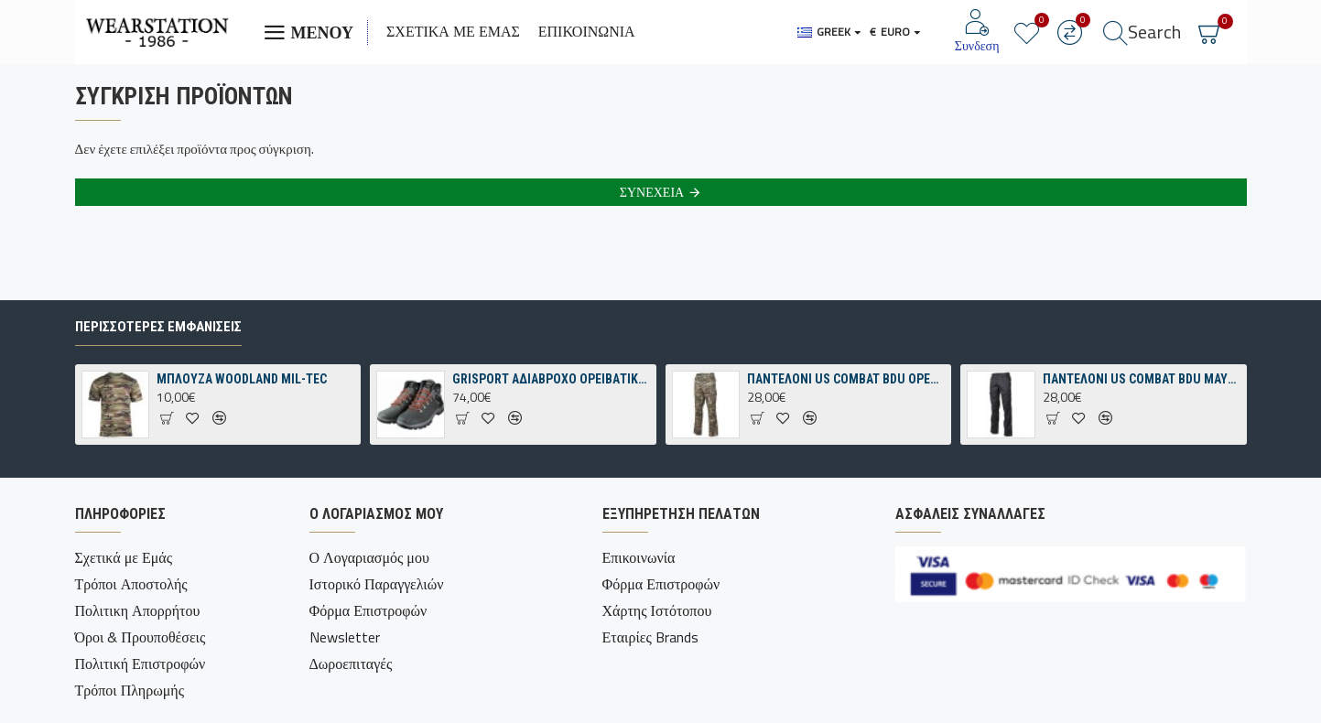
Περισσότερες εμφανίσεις (158, 326)
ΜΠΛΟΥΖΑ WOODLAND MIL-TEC (242, 379)
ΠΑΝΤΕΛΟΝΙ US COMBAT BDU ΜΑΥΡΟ (1141, 379)
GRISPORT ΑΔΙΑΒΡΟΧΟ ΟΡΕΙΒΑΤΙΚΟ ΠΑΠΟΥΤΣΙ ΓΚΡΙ (551, 379)
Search (1154, 31)
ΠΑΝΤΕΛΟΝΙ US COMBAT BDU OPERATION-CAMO (846, 379)
